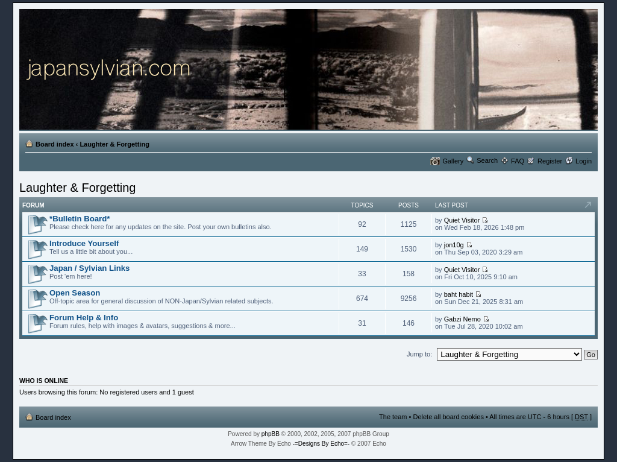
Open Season (74, 292)
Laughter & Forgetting (114, 144)
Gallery (452, 161)
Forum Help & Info (83, 317)
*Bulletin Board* (79, 218)
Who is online (43, 380)
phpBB (271, 434)
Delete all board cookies (448, 416)
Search (487, 160)
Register (549, 161)
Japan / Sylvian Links (89, 268)
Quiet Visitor (462, 220)
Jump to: (419, 354)
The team (393, 416)
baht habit (458, 294)
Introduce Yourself (84, 243)
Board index (55, 144)
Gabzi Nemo (462, 319)
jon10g (454, 244)
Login (583, 161)
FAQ (517, 161)
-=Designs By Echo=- (321, 443)
